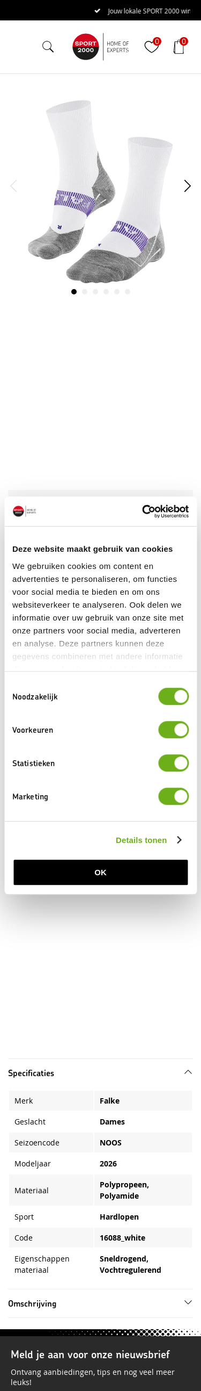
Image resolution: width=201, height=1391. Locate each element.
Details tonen (141, 840)
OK (100, 872)
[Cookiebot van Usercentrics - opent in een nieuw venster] (143, 511)
